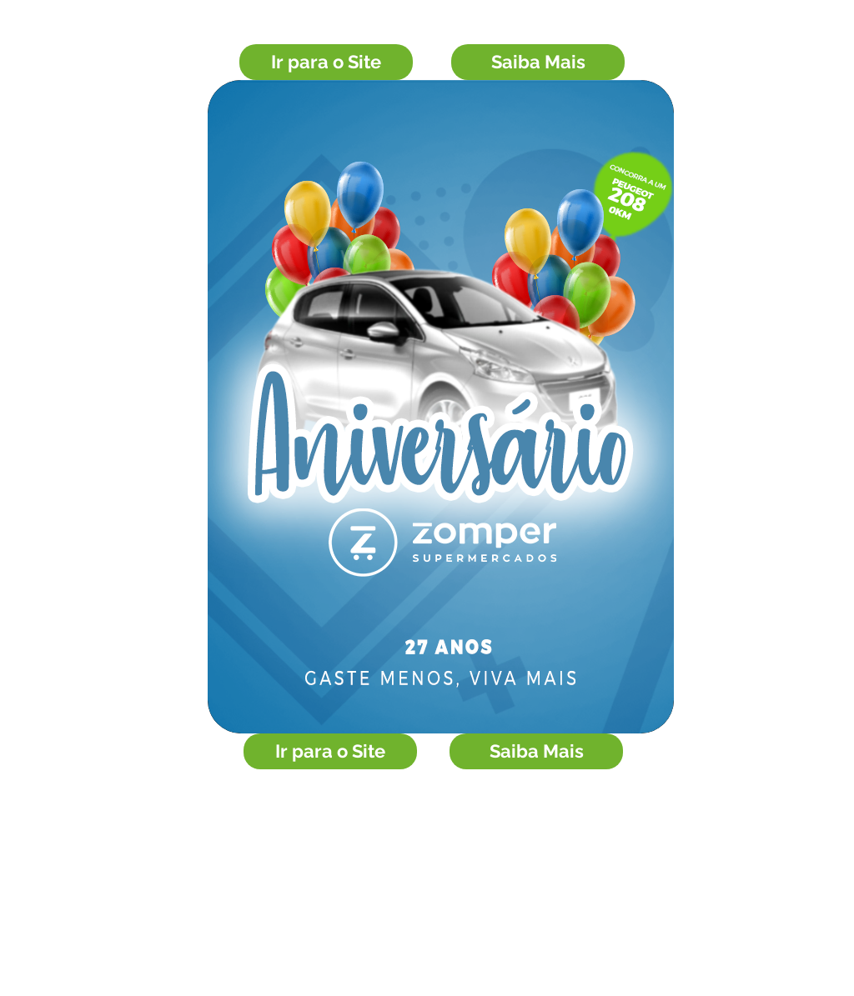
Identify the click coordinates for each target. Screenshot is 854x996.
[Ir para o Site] (326, 62)
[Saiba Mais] (538, 62)
